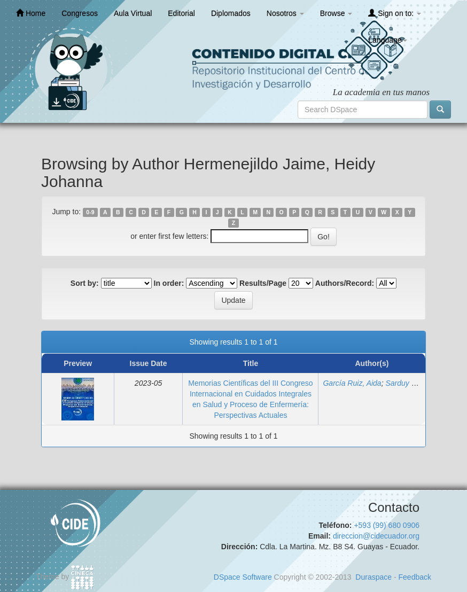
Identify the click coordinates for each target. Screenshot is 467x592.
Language (387, 40)
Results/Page (262, 283)
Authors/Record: (344, 283)
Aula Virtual (133, 13)
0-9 (90, 212)
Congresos (79, 13)
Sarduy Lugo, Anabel (420, 383)
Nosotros (285, 13)
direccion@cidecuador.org (376, 536)
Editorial (181, 13)
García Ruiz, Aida (352, 383)
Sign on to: (394, 13)
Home (30, 13)
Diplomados (231, 13)
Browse (336, 13)
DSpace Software (243, 577)
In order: (169, 283)
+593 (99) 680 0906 (386, 525)
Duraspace (373, 577)
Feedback (415, 577)
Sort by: (85, 283)
